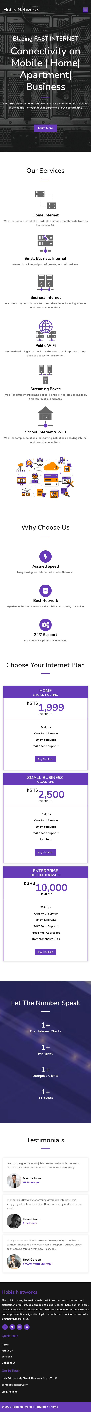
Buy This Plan (45, 759)
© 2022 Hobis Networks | (18, 1407)
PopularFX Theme (46, 1407)
